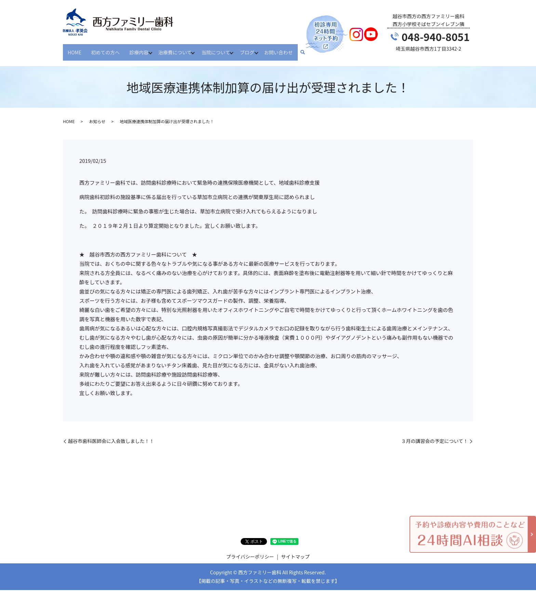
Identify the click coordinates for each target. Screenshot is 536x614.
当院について (220, 48)
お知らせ (97, 115)
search (311, 49)
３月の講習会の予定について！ (434, 435)
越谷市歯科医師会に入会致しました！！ (111, 435)
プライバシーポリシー (250, 550)
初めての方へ (105, 48)
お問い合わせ (286, 48)
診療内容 (138, 48)
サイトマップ (295, 550)
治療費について (177, 48)
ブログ (253, 48)
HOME (74, 48)
